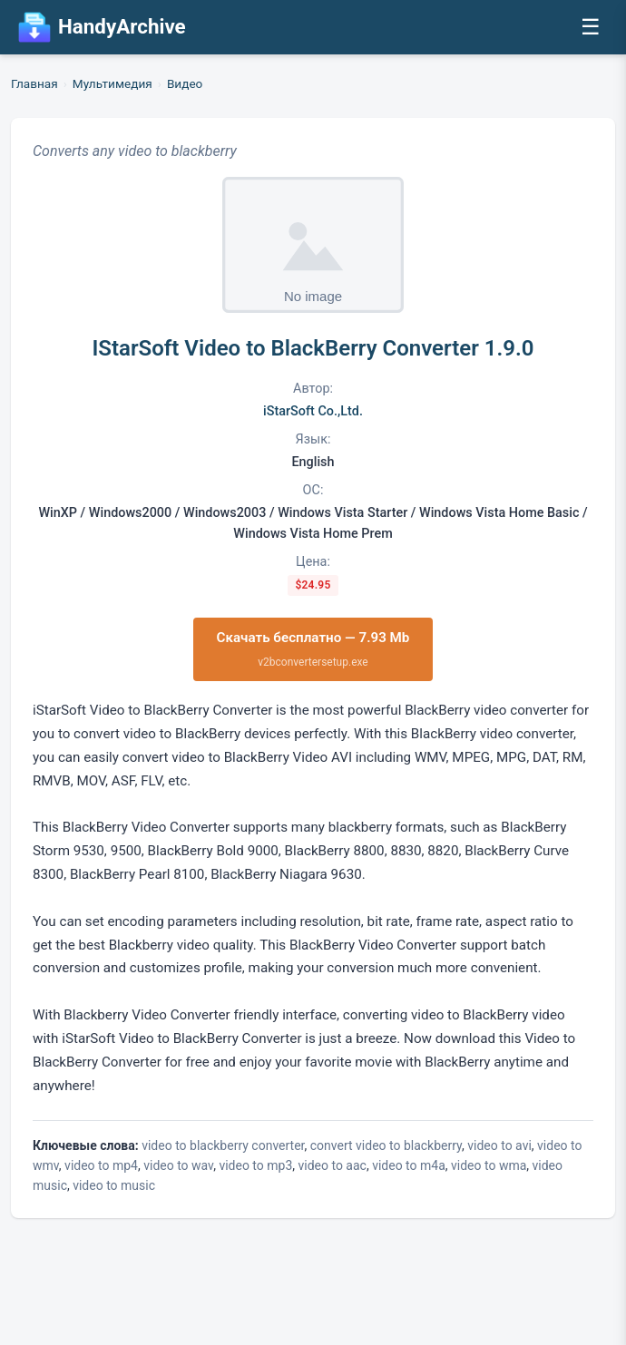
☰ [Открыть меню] (591, 27)
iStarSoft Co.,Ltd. (313, 411)
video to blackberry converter (223, 1145)
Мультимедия (112, 83)
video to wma (488, 1165)
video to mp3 (255, 1165)
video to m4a (408, 1165)
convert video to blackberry (386, 1145)
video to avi (499, 1145)
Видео (184, 83)
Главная (34, 83)
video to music (114, 1185)
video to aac (332, 1165)
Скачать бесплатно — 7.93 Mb (313, 649)
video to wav (178, 1165)
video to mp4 (101, 1165)
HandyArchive (102, 27)
